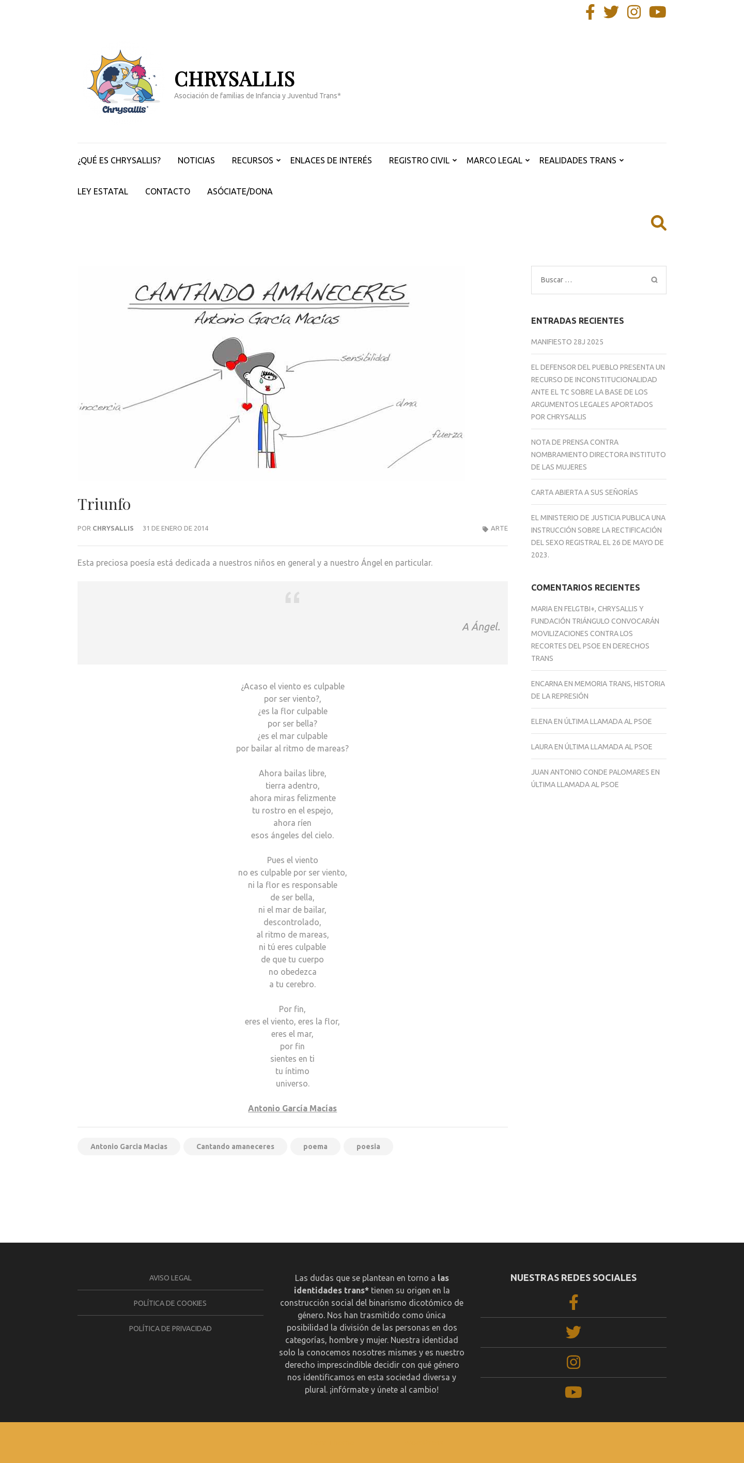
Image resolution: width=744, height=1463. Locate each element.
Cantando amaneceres (235, 1146)
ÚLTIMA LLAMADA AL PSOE (608, 721)
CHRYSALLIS (234, 78)
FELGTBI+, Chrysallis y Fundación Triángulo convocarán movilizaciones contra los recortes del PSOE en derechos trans (595, 633)
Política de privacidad (170, 1328)
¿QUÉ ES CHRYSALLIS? (119, 160)
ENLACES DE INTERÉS (331, 160)
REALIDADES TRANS (577, 160)
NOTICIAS (196, 160)
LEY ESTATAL (103, 191)
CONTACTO (167, 191)
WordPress (423, 1442)
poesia (368, 1146)
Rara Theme (332, 1442)
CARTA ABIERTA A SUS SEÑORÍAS (584, 492)
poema (315, 1146)
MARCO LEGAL (494, 160)
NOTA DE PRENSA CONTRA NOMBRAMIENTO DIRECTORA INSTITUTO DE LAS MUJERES (598, 454)
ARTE (499, 528)
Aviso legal (170, 1278)
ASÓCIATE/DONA (240, 191)
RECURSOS (252, 160)
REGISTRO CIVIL (419, 160)
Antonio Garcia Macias (128, 1146)
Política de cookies (170, 1303)
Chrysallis (113, 528)
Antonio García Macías (292, 1108)
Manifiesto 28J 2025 (567, 342)
